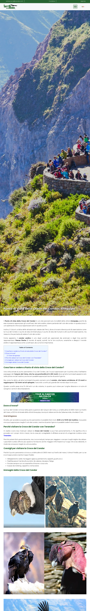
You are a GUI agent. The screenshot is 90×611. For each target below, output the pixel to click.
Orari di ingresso (13, 355)
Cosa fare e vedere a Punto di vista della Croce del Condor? (26, 351)
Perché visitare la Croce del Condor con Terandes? (23, 358)
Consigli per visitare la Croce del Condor (19, 360)
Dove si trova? (10, 353)
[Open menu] (75, 7)
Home (6, 312)
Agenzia (83, 1)
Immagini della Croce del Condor (17, 362)
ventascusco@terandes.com (14, 1)
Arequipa (12, 312)
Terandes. (7, 435)
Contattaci (52, 1)
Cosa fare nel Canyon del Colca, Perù (28, 312)
